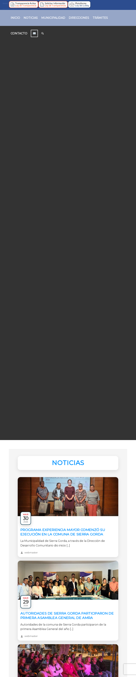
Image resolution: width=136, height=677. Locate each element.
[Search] (43, 33)
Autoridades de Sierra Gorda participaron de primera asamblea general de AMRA (67, 615)
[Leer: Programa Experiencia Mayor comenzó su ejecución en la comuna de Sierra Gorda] (68, 515)
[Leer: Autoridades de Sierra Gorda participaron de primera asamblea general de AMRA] (68, 598)
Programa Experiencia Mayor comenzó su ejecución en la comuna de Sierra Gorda (62, 532)
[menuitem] (15, 18)
